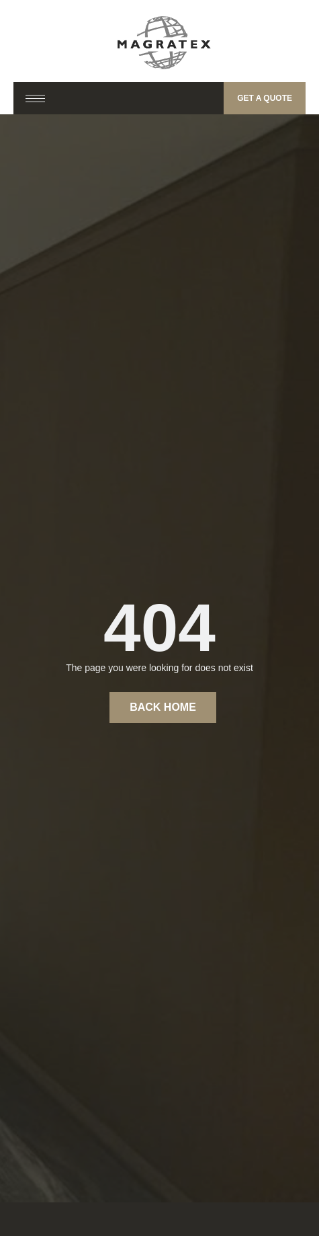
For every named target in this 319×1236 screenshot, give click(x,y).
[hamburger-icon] (35, 98)
